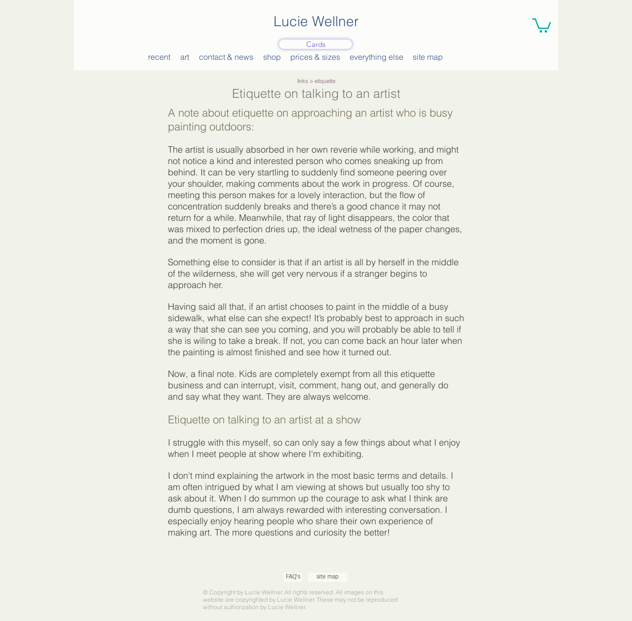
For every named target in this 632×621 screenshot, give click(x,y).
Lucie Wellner (316, 21)
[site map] (328, 577)
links (302, 81)
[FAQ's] (292, 577)
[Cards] (315, 44)
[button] (541, 25)
